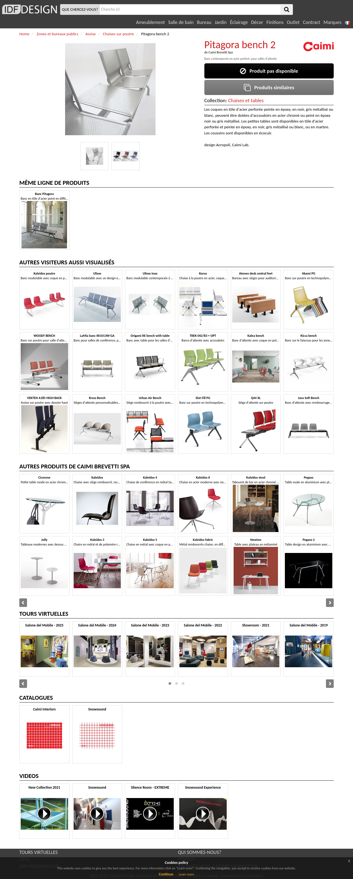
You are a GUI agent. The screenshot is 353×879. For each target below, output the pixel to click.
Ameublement (150, 22)
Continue (166, 874)
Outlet (293, 22)
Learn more (186, 874)
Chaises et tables (246, 100)
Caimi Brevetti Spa (220, 52)
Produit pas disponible (269, 71)
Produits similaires (269, 87)
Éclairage (239, 22)
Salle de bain (181, 22)
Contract (311, 22)
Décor (257, 22)
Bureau (204, 22)
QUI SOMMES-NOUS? (199, 852)
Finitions (275, 22)
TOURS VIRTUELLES (38, 852)
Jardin (220, 22)
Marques (332, 22)
